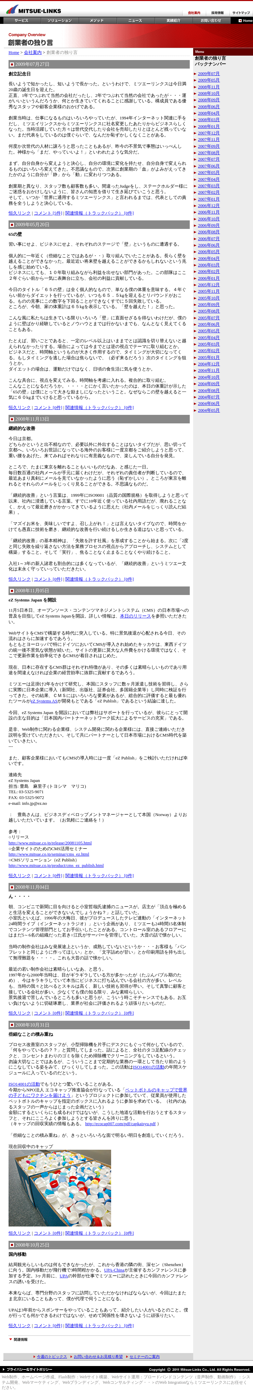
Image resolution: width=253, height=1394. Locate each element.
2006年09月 (209, 225)
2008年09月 (209, 100)
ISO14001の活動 (148, 1067)
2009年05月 (209, 80)
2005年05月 (209, 331)
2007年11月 (209, 139)
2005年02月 (209, 350)
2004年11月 (209, 370)
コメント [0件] (48, 407)
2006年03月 (209, 265)
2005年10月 (209, 298)
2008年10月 (209, 93)
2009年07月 (209, 73)
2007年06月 (209, 166)
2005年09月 (209, 304)
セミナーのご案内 (145, 1356)
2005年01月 (209, 357)
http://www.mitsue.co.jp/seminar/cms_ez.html (49, 854)
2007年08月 (209, 152)
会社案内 (33, 52)
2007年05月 (209, 172)
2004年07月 (209, 397)
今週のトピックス (52, 1356)
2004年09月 (209, 383)
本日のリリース (135, 616)
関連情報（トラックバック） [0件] (99, 213)
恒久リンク (20, 213)
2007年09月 (209, 146)
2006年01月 (209, 278)
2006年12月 (209, 205)
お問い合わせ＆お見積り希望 (98, 1356)
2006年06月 (209, 245)
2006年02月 (209, 271)
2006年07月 (209, 238)
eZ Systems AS (44, 701)
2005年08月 (209, 311)
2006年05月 (209, 251)
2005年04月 (209, 337)
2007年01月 (209, 199)
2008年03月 (209, 119)
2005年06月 (209, 324)
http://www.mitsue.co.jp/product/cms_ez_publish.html (56, 865)
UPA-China (114, 1270)
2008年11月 (209, 87)
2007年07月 (209, 159)
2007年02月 (209, 192)
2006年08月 (209, 232)
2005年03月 (209, 344)
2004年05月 (209, 410)
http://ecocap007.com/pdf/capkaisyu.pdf (120, 1123)
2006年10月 (209, 219)
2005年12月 (209, 284)
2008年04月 (209, 113)
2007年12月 (209, 133)
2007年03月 (209, 186)
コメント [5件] (48, 213)
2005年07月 (209, 318)
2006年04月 (209, 258)
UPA (63, 1276)
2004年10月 (209, 377)
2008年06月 (209, 106)
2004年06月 (209, 403)
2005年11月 (209, 291)
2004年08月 (209, 390)
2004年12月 (209, 364)
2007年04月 (209, 179)
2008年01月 (209, 126)
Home (14, 52)
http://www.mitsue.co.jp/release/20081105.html (50, 843)
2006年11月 (209, 212)
